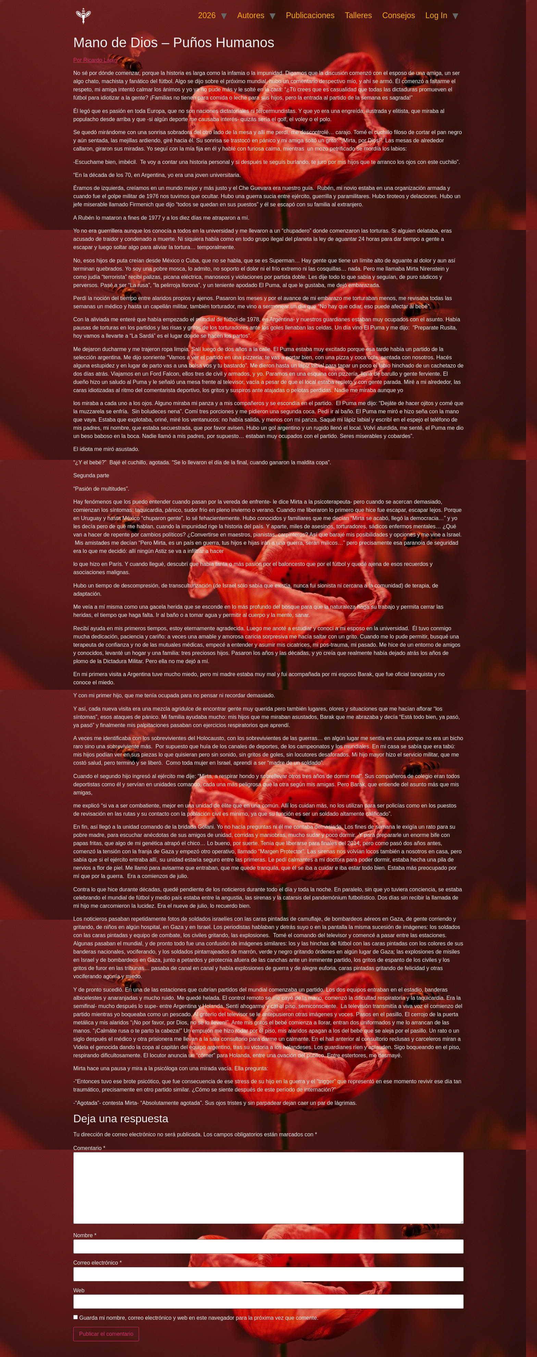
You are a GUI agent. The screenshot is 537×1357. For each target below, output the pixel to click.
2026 (207, 15)
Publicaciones (310, 15)
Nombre (85, 1235)
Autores (250, 15)
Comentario (89, 1148)
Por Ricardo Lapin (95, 60)
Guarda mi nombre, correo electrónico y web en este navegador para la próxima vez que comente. (198, 1318)
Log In (436, 15)
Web (79, 1290)
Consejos (398, 15)
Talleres (358, 15)
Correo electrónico (97, 1263)
